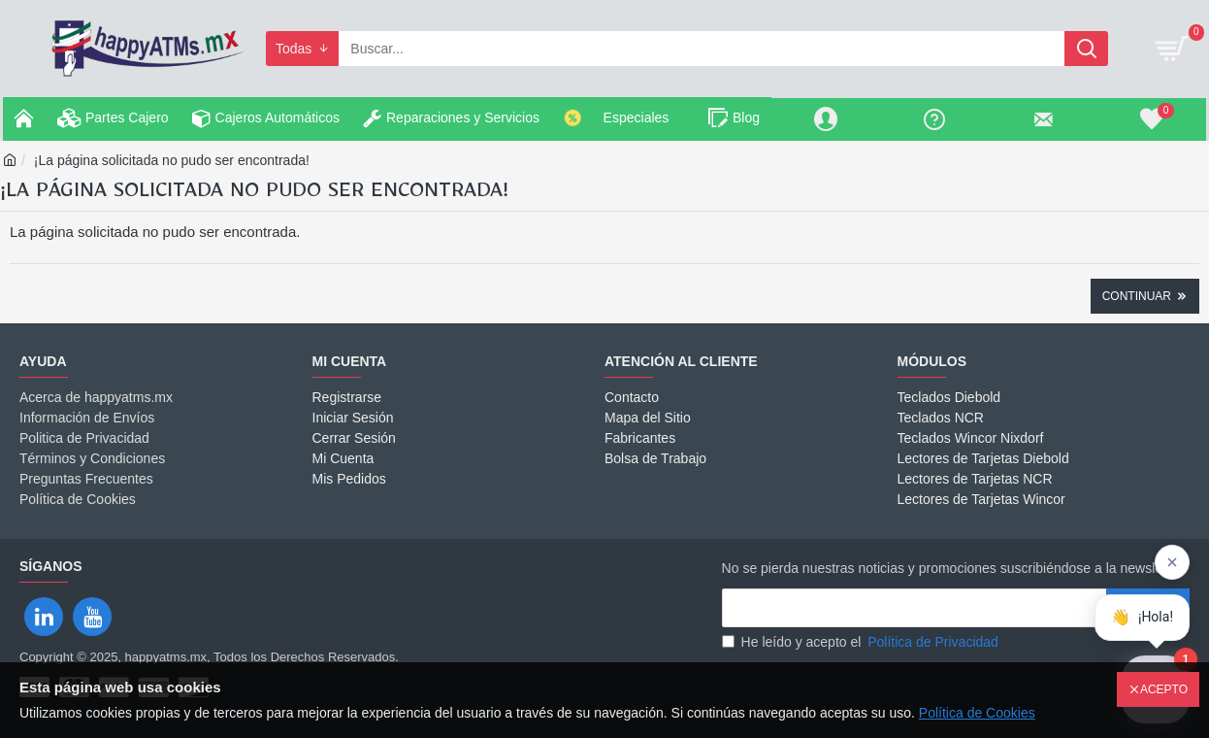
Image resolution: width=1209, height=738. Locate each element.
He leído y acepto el (861, 642)
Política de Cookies (977, 713)
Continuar (1136, 296)
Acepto (1164, 689)
